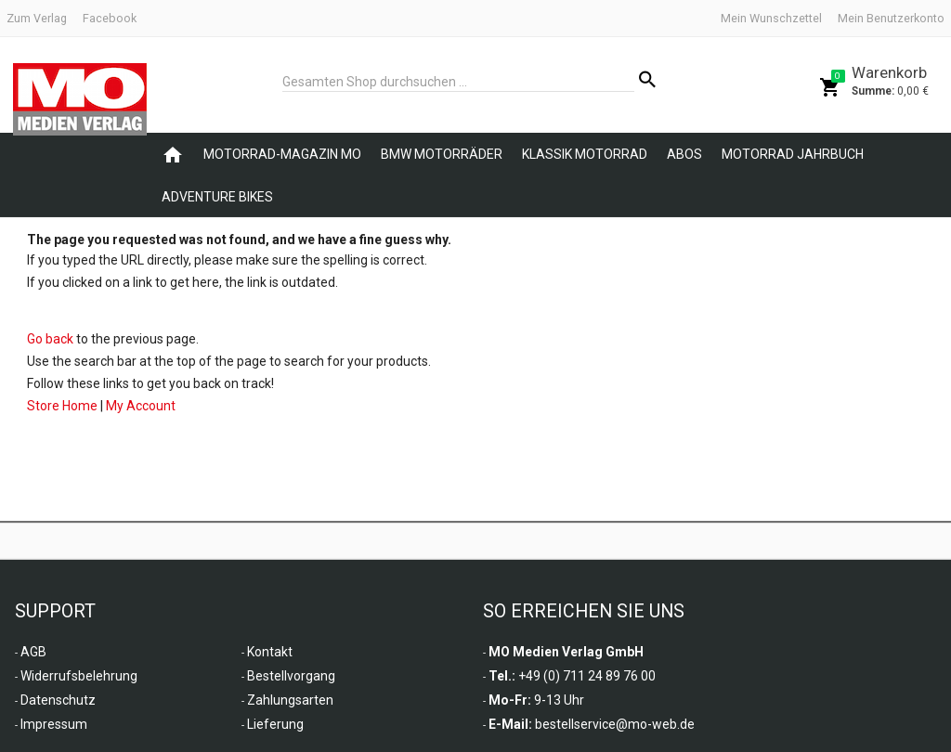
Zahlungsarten (290, 700)
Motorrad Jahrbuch (793, 154)
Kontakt (270, 651)
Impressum (53, 724)
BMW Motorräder (441, 154)
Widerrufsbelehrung (78, 675)
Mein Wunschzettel (771, 18)
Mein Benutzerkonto (891, 18)
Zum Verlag (37, 18)
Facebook (110, 18)
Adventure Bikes (217, 196)
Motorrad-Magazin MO (282, 154)
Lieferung (275, 724)
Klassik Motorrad (584, 154)
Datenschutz (58, 700)
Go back (50, 338)
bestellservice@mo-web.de (615, 724)
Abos (684, 154)
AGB (33, 651)
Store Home (62, 405)
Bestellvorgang (291, 675)
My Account (141, 405)
